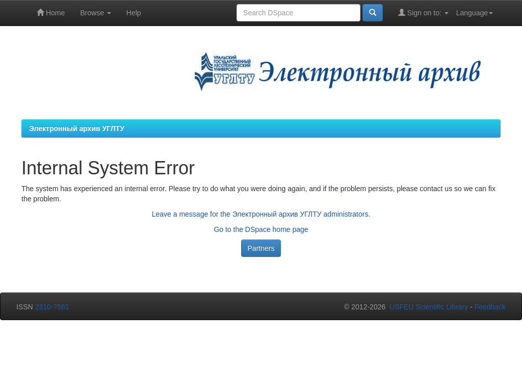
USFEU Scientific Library (428, 307)
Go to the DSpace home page (261, 229)
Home (51, 12)
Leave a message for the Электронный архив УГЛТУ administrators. (261, 214)
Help (133, 13)
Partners (261, 248)
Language (474, 13)
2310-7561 (52, 307)
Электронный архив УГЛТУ (76, 128)
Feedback (490, 307)
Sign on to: (423, 12)
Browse (95, 13)
